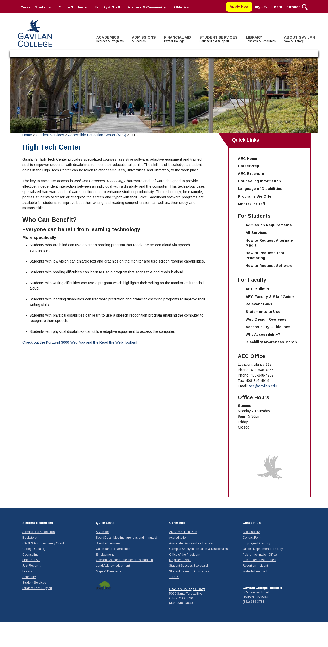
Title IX (174, 577)
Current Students (36, 7)
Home (27, 135)
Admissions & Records (38, 532)
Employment (105, 554)
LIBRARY (261, 39)
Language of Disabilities (260, 189)
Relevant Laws (259, 304)
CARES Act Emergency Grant (43, 543)
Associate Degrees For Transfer (191, 543)
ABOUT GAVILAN (299, 39)
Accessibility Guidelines (268, 327)
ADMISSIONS (144, 39)
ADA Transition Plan (183, 532)
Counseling (30, 554)
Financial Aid (31, 560)
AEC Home (247, 158)
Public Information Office (260, 554)
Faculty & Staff (107, 7)
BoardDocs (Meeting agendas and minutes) (126, 537)
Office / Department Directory (263, 549)
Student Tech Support (37, 588)
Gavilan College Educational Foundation (124, 560)
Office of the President (184, 554)
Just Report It (31, 565)
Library (27, 571)
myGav (261, 7)
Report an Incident (255, 565)
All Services (256, 233)
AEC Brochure (251, 174)
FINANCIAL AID (177, 39)
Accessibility (251, 532)
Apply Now (239, 6)
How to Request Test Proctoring (265, 255)
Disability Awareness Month (271, 342)
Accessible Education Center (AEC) (97, 135)
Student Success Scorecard (188, 565)
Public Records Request (259, 560)
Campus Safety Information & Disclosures (198, 549)
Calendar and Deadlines (113, 549)
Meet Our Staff (251, 204)
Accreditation (178, 537)
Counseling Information (259, 181)
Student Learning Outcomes (189, 571)
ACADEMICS (110, 39)
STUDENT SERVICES (218, 39)
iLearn (276, 7)
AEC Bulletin (257, 289)
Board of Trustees (108, 543)
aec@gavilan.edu (263, 386)
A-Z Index (102, 532)
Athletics (181, 7)
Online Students (73, 7)
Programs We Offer (255, 196)
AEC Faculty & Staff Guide (270, 297)
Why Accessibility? (263, 334)
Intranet (292, 7)
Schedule (29, 577)
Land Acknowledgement (113, 565)
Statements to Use (263, 312)
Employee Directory (256, 543)
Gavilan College (34, 33)
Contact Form (252, 537)
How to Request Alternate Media (269, 243)
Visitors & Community (147, 7)
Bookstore (29, 537)
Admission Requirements (269, 225)
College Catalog (33, 549)
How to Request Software (269, 266)
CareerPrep (248, 166)
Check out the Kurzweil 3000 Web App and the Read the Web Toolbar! (79, 342)
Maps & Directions (108, 571)
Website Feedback (255, 571)
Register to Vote (180, 560)
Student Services (50, 135)
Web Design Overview (266, 319)
